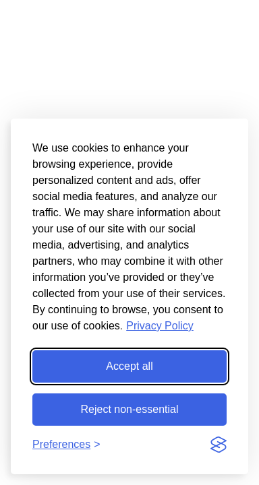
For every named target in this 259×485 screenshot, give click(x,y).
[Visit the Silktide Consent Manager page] (218, 445)
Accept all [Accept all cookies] (129, 366)
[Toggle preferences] (66, 445)
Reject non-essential (130, 409)
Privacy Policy (160, 325)
